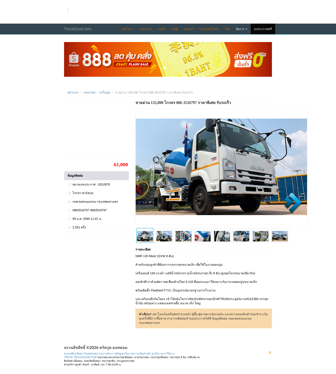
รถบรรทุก (145, 29)
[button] (79, 59)
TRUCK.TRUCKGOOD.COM (80, 357)
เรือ (227, 29)
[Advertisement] (96, 130)
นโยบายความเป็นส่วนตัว (137, 353)
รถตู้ (174, 29)
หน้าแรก (127, 29)
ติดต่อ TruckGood (86, 353)
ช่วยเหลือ (69, 353)
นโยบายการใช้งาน (163, 353)
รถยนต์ (188, 29)
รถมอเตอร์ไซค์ (208, 29)
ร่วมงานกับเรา (106, 353)
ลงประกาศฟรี (263, 29)
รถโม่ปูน (104, 92)
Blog (119, 353)
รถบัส (161, 29)
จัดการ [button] (242, 29)
